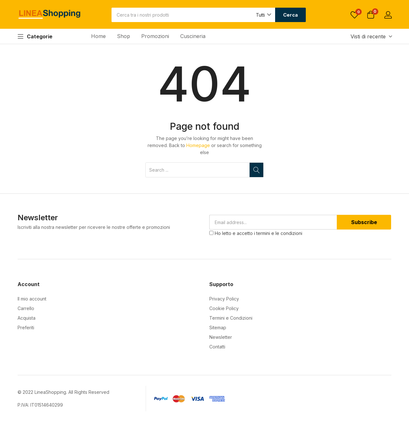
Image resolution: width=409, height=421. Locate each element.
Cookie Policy (224, 308)
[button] (263, 15)
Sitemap (217, 327)
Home (98, 36)
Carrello (26, 308)
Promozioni (155, 36)
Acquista (26, 318)
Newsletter (220, 337)
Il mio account (32, 298)
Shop (123, 36)
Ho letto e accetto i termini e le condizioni (258, 233)
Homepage (198, 145)
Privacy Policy (224, 298)
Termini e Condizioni (230, 318)
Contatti (217, 346)
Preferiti (26, 327)
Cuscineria (192, 36)
